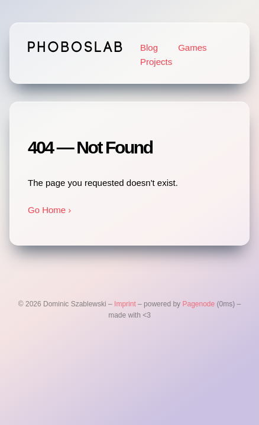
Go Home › (49, 210)
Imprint (125, 304)
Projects (156, 62)
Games (192, 47)
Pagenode (198, 304)
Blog (149, 47)
